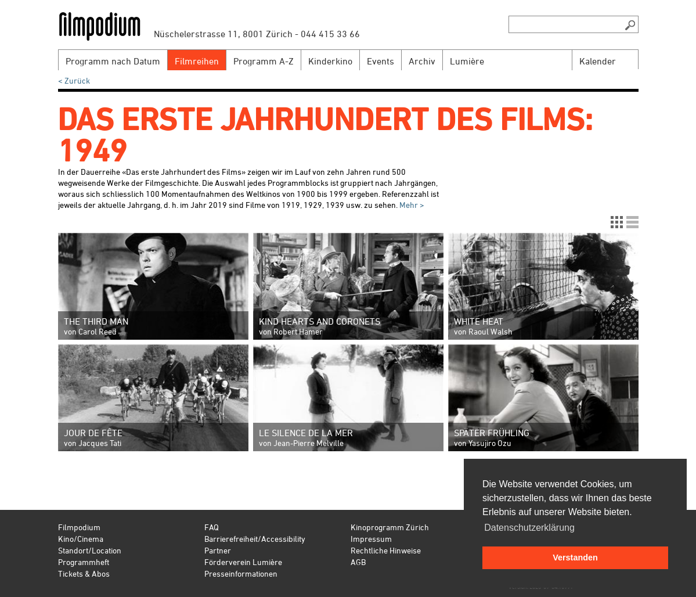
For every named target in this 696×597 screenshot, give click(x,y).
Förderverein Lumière (243, 562)
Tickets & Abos (84, 573)
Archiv (422, 61)
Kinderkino (330, 61)
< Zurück (74, 80)
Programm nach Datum (113, 61)
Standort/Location (89, 550)
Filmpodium (79, 527)
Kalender (597, 61)
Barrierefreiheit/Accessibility (254, 539)
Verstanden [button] (575, 557)
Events (380, 61)
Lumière (467, 61)
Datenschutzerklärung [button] (529, 528)
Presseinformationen (240, 573)
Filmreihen (197, 61)
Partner (217, 550)
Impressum (371, 539)
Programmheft (83, 562)
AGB (358, 562)
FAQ (211, 527)
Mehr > (411, 205)
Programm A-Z (263, 61)
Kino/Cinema (80, 539)
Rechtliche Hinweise (386, 550)
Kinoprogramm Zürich (390, 527)
